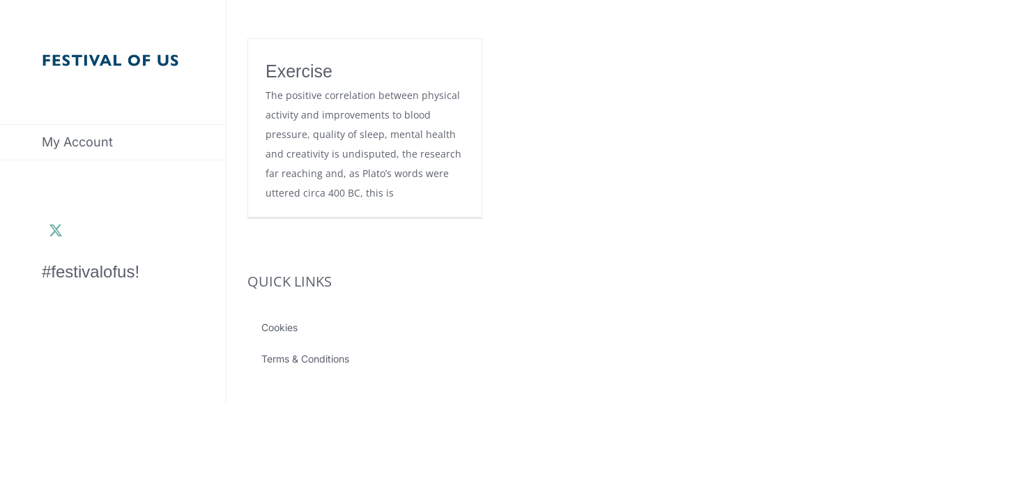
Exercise (299, 71)
